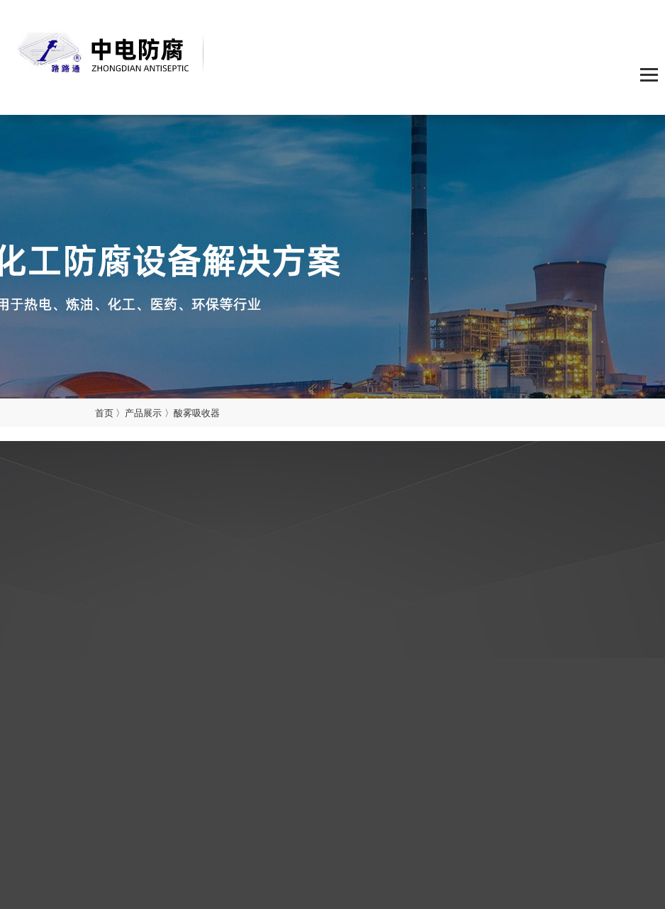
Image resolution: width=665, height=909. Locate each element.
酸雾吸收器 (197, 412)
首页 (104, 412)
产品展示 (143, 412)
